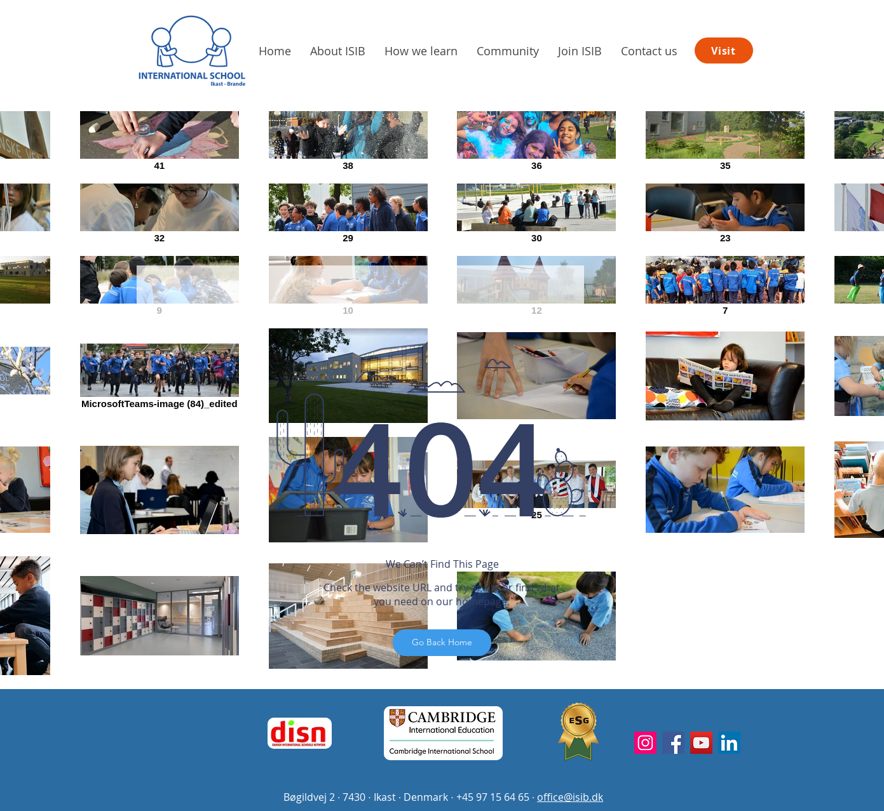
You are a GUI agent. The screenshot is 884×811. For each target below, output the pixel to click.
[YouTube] (701, 743)
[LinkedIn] (729, 743)
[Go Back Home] (442, 642)
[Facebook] (673, 743)
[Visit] (724, 50)
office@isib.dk (570, 797)
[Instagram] (645, 743)
